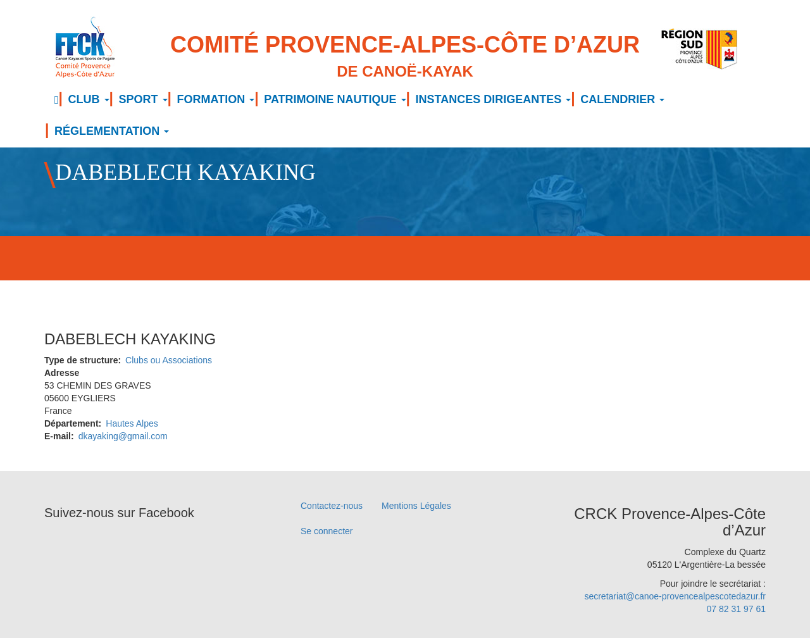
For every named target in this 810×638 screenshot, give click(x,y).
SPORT (143, 99)
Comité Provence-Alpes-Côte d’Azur (405, 57)
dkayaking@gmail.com (123, 436)
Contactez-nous (332, 506)
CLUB (88, 99)
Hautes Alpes (132, 423)
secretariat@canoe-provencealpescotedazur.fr (675, 596)
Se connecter (327, 531)
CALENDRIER (622, 99)
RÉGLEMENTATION (111, 131)
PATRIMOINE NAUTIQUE (335, 99)
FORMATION (216, 99)
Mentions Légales (416, 506)
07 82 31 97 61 (736, 609)
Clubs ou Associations (168, 360)
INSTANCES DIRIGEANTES (493, 99)
